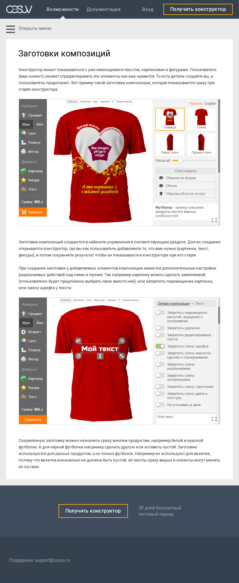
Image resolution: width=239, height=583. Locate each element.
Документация (103, 9)
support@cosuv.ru (52, 560)
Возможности (63, 9)
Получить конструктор (198, 9)
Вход (147, 9)
